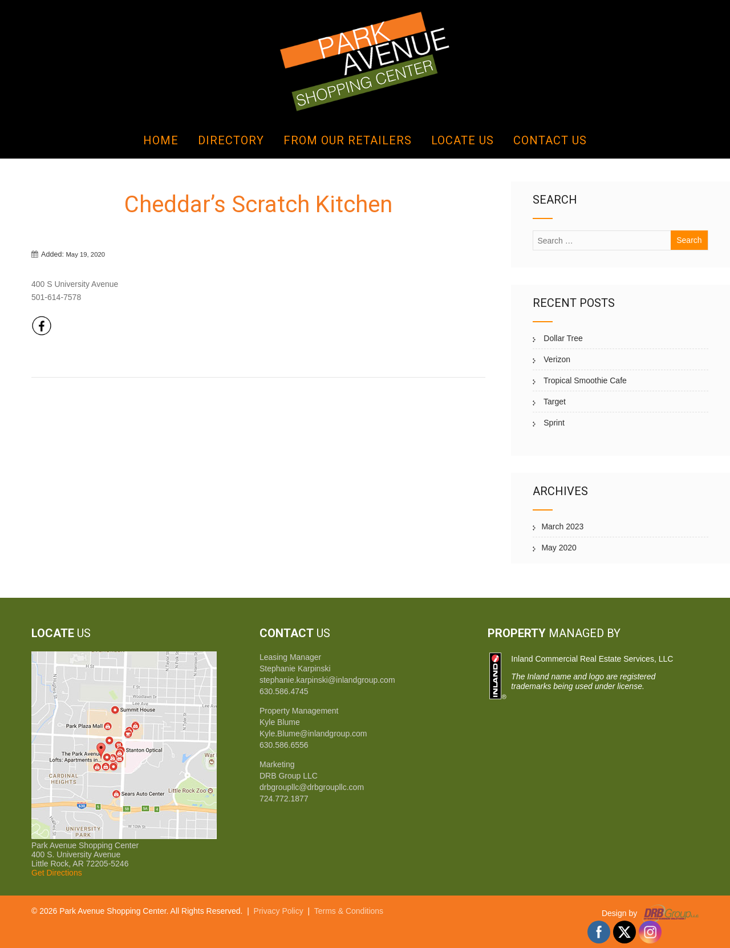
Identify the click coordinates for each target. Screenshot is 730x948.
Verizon (555, 359)
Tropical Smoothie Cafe (583, 380)
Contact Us (550, 140)
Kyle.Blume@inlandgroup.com (313, 733)
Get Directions (56, 872)
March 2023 (562, 526)
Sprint (552, 422)
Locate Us (462, 140)
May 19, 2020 (85, 254)
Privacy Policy (278, 910)
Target (553, 401)
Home (161, 140)
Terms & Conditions (348, 910)
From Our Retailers (347, 140)
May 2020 (558, 547)
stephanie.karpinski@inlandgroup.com (327, 679)
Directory (231, 140)
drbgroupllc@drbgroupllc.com (311, 787)
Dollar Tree (561, 338)
